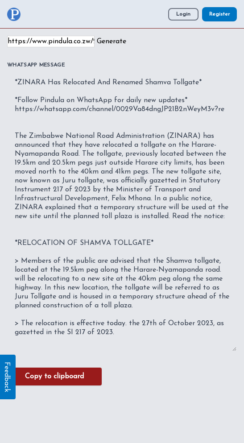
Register (219, 14)
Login (183, 14)
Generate (111, 41)
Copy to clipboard (54, 376)
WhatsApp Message (36, 65)
